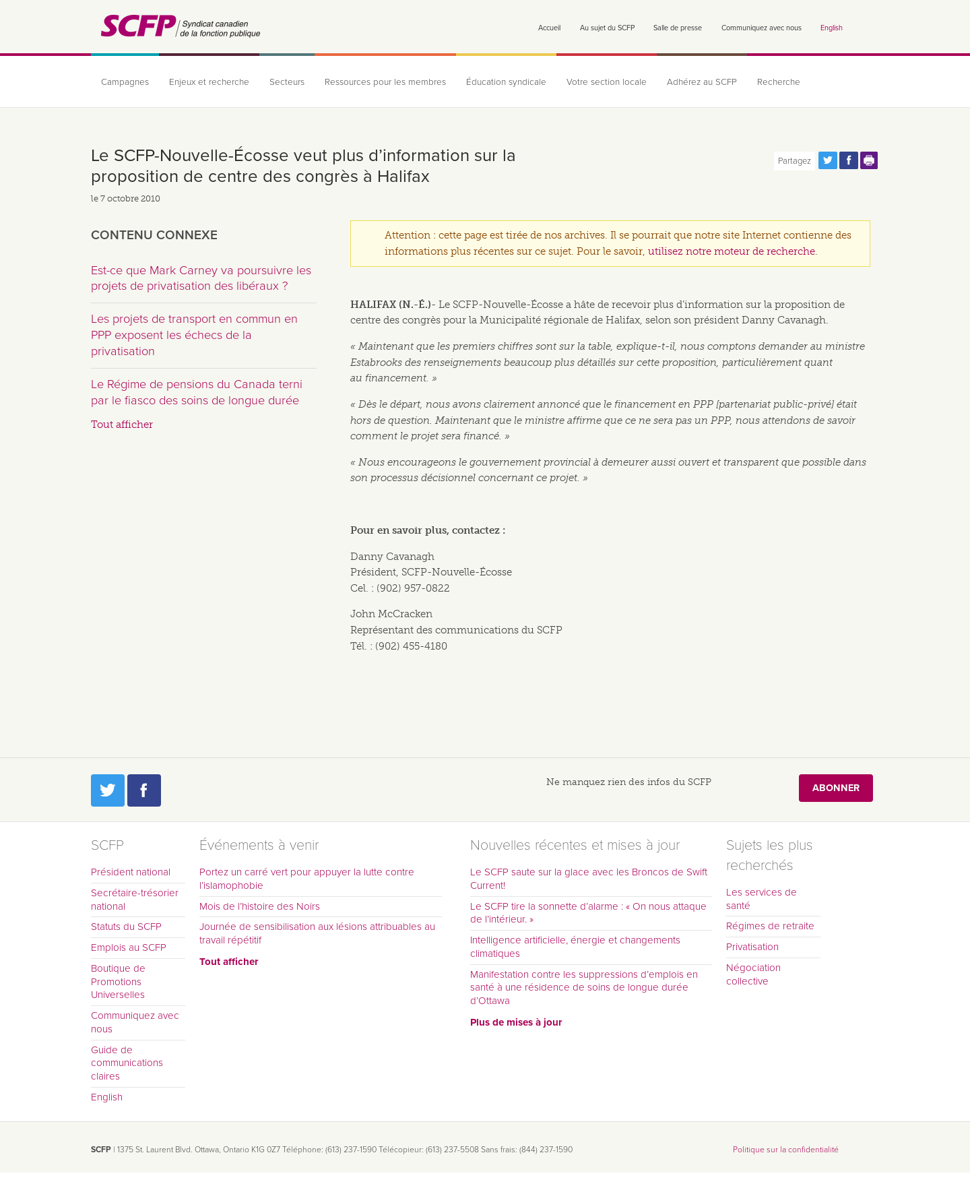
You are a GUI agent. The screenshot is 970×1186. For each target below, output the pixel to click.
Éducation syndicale (506, 82)
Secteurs (286, 82)
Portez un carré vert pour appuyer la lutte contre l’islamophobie (306, 879)
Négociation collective (753, 974)
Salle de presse (677, 28)
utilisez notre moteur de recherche (731, 251)
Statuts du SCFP (126, 926)
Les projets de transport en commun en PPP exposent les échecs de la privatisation (194, 334)
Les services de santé (761, 899)
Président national (130, 872)
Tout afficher (122, 424)
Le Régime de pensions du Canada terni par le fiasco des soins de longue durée (196, 392)
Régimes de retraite (770, 926)
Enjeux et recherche (209, 82)
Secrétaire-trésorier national (135, 899)
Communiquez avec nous (761, 28)
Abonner (836, 788)
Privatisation (752, 947)
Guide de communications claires (127, 1063)
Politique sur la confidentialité (786, 1149)
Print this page (869, 160)
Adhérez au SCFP (702, 82)
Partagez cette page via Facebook (848, 160)
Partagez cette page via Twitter (827, 160)
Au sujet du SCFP (607, 28)
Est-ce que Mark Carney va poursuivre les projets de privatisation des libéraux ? (201, 278)
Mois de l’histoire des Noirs (259, 906)
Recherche (778, 82)
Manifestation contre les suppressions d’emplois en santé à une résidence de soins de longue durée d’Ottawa (584, 987)
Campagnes (125, 82)
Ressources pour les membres (385, 82)
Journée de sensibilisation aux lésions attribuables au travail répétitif (317, 933)
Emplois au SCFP (128, 947)
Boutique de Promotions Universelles (118, 981)
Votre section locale (607, 82)
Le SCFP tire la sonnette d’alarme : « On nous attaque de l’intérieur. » (588, 913)
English (831, 28)
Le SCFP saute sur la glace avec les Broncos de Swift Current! (588, 879)
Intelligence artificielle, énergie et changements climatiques (575, 947)
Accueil (549, 28)
